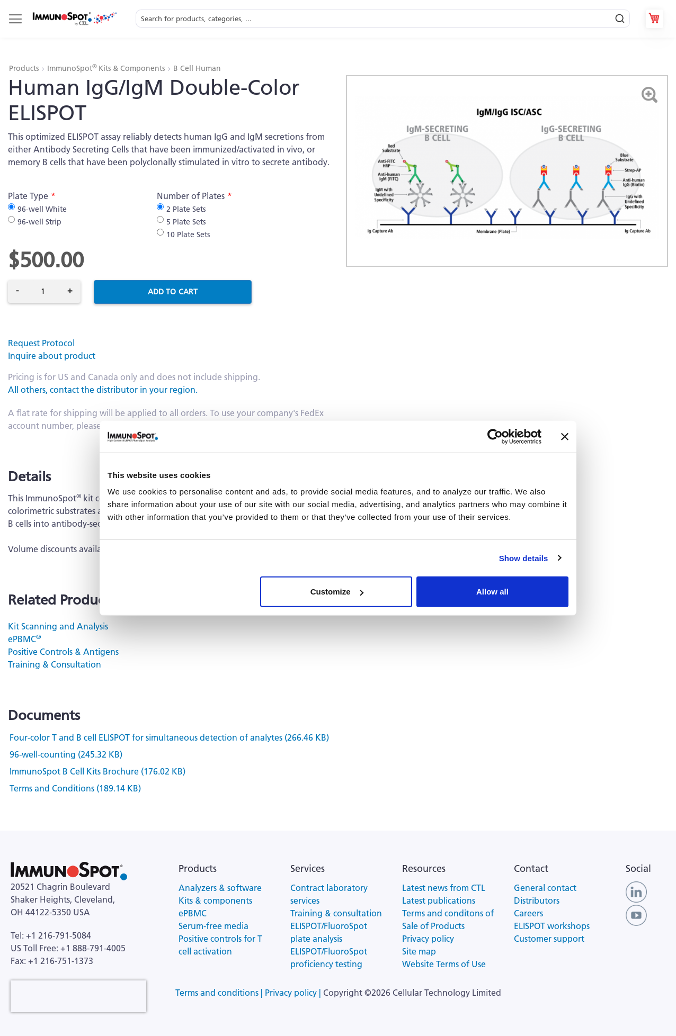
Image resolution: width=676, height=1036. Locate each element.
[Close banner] (564, 436)
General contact (545, 887)
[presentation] (78, 996)
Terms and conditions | (220, 992)
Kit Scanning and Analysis (58, 626)
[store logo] (74, 19)
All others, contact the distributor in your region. (103, 389)
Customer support (549, 938)
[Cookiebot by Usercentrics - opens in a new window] (495, 436)
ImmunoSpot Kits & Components (107, 68)
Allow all (492, 591)
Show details (523, 557)
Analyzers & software (220, 887)
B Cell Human (197, 68)
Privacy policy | (294, 992)
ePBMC (24, 639)
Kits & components (215, 900)
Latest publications (438, 900)
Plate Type (28, 196)
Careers (528, 913)
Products (25, 68)
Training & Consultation (54, 664)
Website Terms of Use (444, 964)
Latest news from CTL (443, 887)
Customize (336, 591)
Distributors (536, 900)
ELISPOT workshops (552, 926)
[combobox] (383, 19)
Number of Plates (191, 196)
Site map (419, 951)
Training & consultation (336, 913)
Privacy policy (428, 938)
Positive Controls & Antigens (63, 651)
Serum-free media (213, 926)
